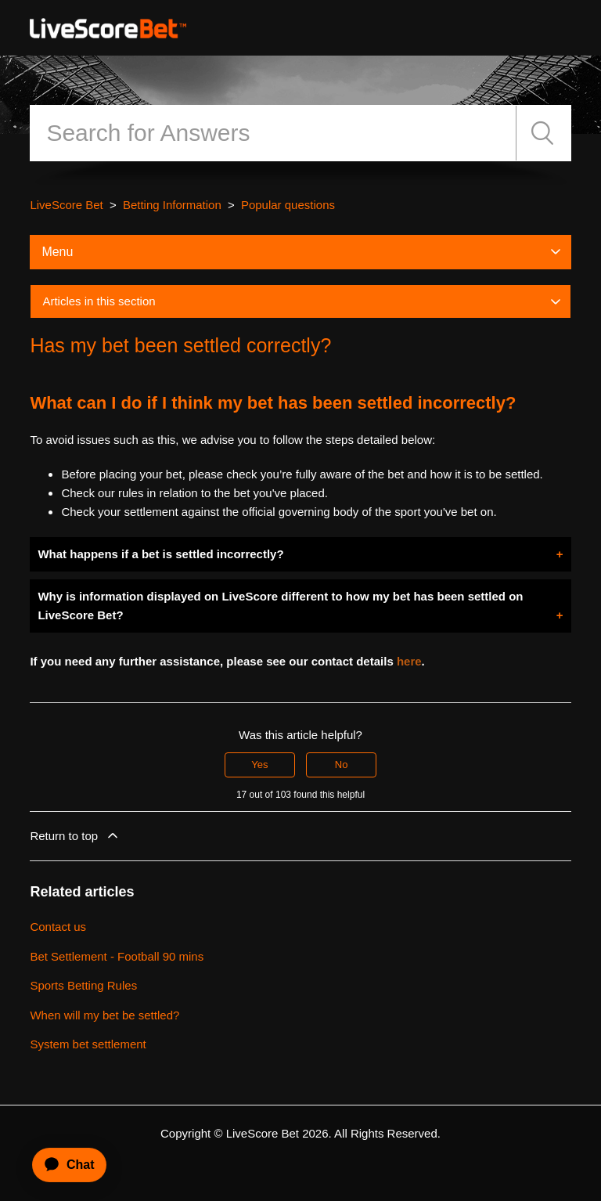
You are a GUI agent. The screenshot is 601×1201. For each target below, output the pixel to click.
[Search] (273, 133)
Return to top (75, 835)
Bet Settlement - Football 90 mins (116, 956)
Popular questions (288, 204)
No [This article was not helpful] (341, 764)
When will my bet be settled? (104, 1015)
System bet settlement (88, 1044)
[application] (62, 1165)
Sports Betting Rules (83, 985)
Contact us (58, 926)
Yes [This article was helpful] (259, 764)
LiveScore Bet (66, 204)
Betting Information (172, 204)
